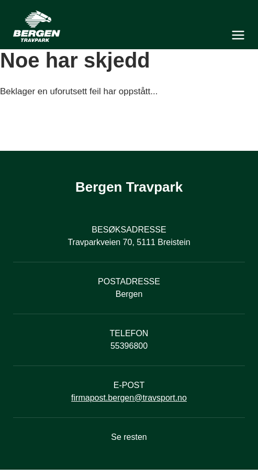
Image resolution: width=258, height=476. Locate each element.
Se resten (129, 437)
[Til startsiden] (129, 26)
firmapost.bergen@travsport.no (129, 397)
